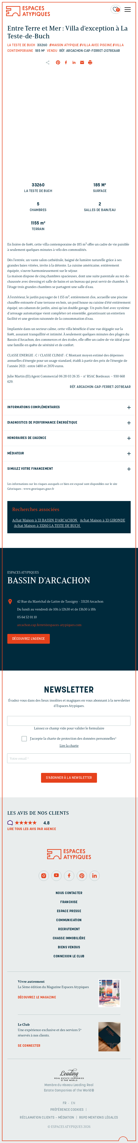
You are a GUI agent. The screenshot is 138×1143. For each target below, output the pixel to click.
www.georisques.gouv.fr (38, 489)
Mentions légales (103, 1118)
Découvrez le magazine (37, 997)
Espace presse (69, 911)
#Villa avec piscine (96, 45)
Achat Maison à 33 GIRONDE (102, 520)
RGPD (83, 1118)
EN (73, 1103)
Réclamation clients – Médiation (47, 1118)
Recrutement (69, 929)
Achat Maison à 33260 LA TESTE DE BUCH (47, 525)
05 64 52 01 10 (27, 617)
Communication (69, 920)
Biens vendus (69, 947)
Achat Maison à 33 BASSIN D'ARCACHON (45, 520)
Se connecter (29, 1046)
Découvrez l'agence (28, 639)
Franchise (69, 902)
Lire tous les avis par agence (31, 829)
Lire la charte (69, 746)
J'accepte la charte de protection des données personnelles (73, 739)
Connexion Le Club (68, 956)
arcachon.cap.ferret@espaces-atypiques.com (49, 625)
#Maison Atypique (64, 45)
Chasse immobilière (69, 938)
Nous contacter (69, 893)
